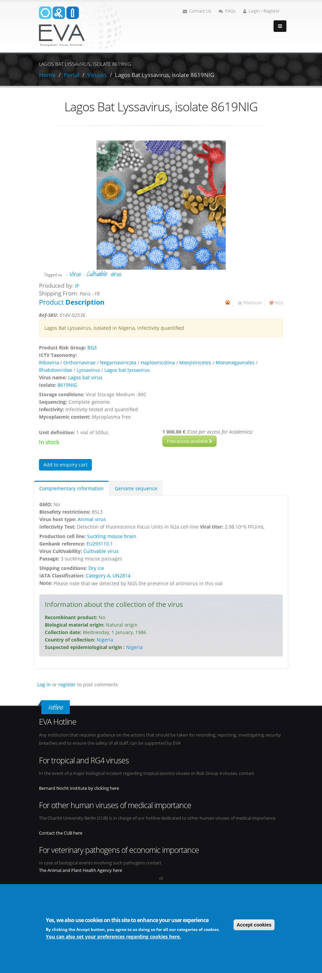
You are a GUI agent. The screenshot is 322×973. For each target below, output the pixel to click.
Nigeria (105, 639)
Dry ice (96, 568)
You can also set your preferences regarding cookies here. (113, 937)
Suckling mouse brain (111, 536)
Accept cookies (254, 925)
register (67, 684)
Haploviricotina (158, 362)
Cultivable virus (103, 274)
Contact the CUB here (60, 833)
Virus (75, 274)
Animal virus (92, 519)
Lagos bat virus (85, 377)
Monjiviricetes (195, 362)
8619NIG (67, 385)
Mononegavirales (235, 362)
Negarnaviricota (118, 362)
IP (77, 286)
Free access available (189, 441)
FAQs (227, 11)
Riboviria (49, 362)
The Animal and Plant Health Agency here (80, 870)
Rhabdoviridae (55, 370)
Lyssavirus (88, 370)
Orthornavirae (79, 362)
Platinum (253, 303)
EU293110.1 (99, 543)
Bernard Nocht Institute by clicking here (79, 788)
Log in (44, 684)
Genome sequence (136, 488)
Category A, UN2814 (108, 575)
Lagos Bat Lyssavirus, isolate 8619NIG (164, 75)
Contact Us (197, 11)
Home (47, 75)
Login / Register (261, 11)
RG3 (279, 303)
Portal (71, 75)
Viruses (97, 75)
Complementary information (71, 488)
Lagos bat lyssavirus (127, 370)
